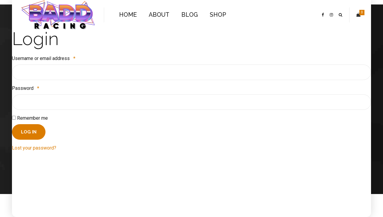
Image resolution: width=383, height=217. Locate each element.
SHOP (218, 14)
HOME (128, 14)
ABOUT (159, 14)
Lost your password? (34, 148)
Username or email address (43, 58)
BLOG (189, 14)
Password (25, 88)
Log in (29, 132)
